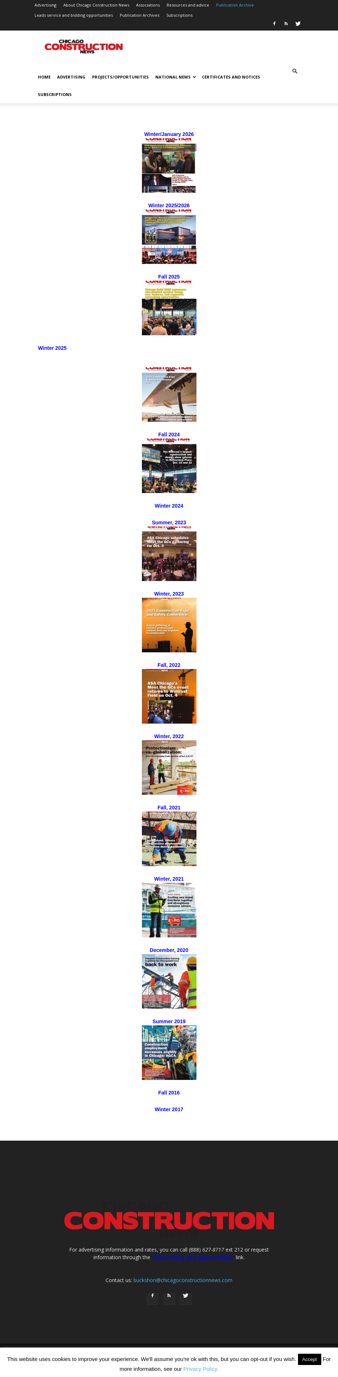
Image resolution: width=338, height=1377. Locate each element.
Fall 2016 (169, 1093)
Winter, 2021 (169, 879)
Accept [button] (309, 1359)
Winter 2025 (52, 348)
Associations (148, 5)
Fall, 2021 (169, 807)
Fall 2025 (169, 277)
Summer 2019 (169, 1021)
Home (44, 77)
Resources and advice (188, 5)
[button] (295, 71)
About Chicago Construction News (96, 5)
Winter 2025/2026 (169, 205)
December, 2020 (169, 950)
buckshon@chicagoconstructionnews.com (183, 1280)
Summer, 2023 (169, 522)
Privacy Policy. (200, 1369)
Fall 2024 (169, 434)
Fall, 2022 (169, 665)
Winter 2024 (169, 506)
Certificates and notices (231, 77)
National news (175, 77)
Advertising (45, 5)
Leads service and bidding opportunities (74, 15)
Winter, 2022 (169, 736)
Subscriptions (179, 15)
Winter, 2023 (169, 594)
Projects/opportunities (120, 77)
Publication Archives (139, 15)
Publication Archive (235, 5)
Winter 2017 (169, 1109)
